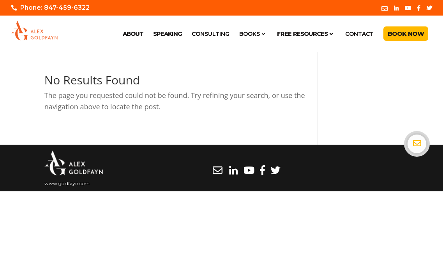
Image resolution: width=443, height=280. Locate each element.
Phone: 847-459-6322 (55, 7)
